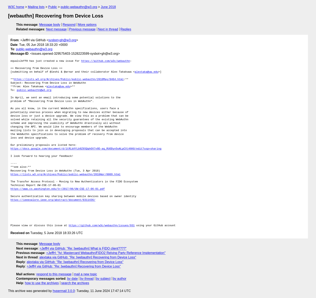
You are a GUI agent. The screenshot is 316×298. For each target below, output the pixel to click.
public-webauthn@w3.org (79, 7)
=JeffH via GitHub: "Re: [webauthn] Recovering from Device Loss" (74, 266)
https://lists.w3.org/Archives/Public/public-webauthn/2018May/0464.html (69, 79)
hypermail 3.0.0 (64, 291)
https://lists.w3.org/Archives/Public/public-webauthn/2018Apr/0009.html (65, 174)
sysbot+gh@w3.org (62, 40)
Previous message (82, 29)
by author (119, 278)
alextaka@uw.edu (146, 72)
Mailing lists (36, 7)
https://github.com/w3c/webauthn (105, 61)
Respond (69, 24)
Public (52, 7)
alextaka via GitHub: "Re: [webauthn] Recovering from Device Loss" (88, 257)
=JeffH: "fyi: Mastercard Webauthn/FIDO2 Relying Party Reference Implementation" (105, 253)
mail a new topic (85, 274)
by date (72, 278)
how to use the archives (42, 283)
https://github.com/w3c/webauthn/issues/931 (102, 225)
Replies (126, 29)
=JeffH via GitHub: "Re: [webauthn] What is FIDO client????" (83, 248)
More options (87, 24)
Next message (56, 29)
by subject (103, 278)
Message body (49, 24)
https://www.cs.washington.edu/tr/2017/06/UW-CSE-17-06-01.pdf (57, 189)
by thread (87, 278)
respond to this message (53, 274)
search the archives (75, 283)
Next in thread (108, 29)
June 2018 (108, 7)
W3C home (16, 7)
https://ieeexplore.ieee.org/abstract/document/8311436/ (52, 200)
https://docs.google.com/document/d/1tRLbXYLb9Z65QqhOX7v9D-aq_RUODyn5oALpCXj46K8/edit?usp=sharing (85, 149)
